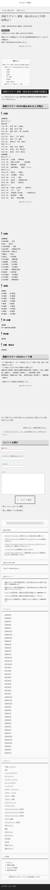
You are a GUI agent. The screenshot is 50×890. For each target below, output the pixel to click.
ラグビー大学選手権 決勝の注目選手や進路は (19, 592)
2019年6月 (8, 624)
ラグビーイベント (10, 802)
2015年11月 (8, 739)
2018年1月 (8, 654)
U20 (6, 770)
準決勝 (8, 79)
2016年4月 (8, 723)
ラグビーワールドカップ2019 (14, 812)
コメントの (12, 867)
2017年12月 (8, 657)
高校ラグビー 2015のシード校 (13, 84)
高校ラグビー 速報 (7, 420)
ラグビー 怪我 (10, 796)
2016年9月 (8, 707)
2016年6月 (8, 716)
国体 (6, 829)
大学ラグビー (9, 832)
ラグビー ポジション (12, 789)
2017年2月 (8, 690)
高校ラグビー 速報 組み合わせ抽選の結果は (15, 64)
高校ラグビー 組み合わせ (26, 417)
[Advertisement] (25, 52)
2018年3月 (8, 647)
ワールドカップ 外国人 (12, 822)
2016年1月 (8, 733)
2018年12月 (8, 631)
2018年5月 (8, 641)
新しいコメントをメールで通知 (13, 506)
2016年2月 (8, 730)
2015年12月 (8, 736)
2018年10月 (8, 638)
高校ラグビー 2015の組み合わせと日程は (16, 67)
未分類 (7, 842)
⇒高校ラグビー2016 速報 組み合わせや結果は (17, 33)
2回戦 (8, 72)
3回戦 (8, 74)
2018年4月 (8, 644)
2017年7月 (8, 674)
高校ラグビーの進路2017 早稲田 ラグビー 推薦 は (21, 599)
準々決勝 (9, 77)
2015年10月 (8, 743)
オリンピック (9, 776)
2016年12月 (8, 697)
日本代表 (7, 838)
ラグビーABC (25, 3)
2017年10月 (8, 664)
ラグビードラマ (10, 806)
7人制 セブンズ (10, 766)
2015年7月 (8, 753)
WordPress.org (11, 870)
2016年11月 (8, 700)
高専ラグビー (9, 845)
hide (17, 61)
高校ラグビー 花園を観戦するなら (34, 427)
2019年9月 (8, 618)
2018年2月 (8, 651)
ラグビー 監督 (10, 799)
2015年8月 (8, 749)
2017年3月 (8, 687)
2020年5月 (8, 615)
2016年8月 (8, 710)
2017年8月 (8, 670)
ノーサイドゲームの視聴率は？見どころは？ (19, 549)
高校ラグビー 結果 (41, 417)
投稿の (11, 865)
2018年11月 (8, 634)
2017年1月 (8, 693)
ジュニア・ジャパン (11, 779)
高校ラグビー (5, 30)
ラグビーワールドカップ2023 (14, 815)
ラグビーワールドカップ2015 (14, 809)
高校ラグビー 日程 (11, 417)
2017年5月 (8, 680)
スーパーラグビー (10, 783)
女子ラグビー (9, 835)
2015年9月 (8, 746)
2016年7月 (8, 713)
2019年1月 (8, 628)
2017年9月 (8, 667)
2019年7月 (8, 621)
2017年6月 (8, 677)
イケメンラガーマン (11, 773)
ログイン (10, 862)
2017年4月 (8, 684)
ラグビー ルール (10, 792)
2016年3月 (8, 726)
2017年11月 (8, 661)
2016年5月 (8, 720)
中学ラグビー (9, 825)
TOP (8, 10)
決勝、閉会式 (10, 81)
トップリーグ (9, 786)
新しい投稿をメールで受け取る (13, 510)
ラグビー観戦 (9, 819)
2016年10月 (8, 703)
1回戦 (8, 69)
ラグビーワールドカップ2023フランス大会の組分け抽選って (24, 536)
